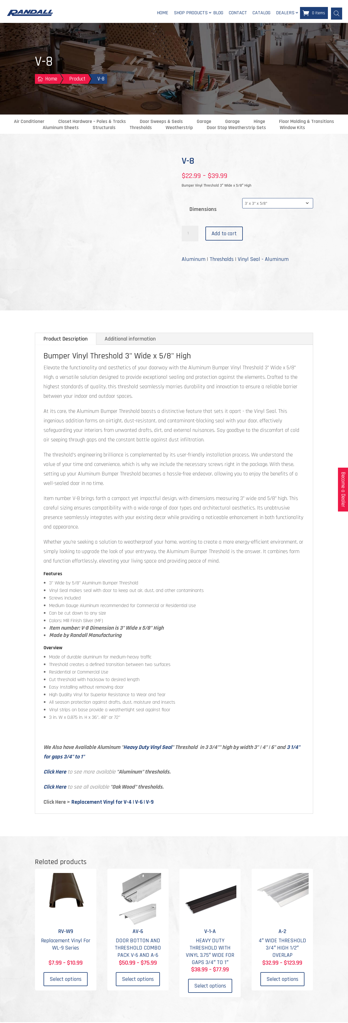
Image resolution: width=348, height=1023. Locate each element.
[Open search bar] (336, 13)
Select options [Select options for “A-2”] (282, 979)
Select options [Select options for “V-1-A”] (210, 986)
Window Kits (292, 128)
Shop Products (191, 13)
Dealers (285, 13)
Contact (238, 13)
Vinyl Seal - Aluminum (263, 260)
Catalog (261, 13)
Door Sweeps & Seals (161, 122)
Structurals (104, 128)
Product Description (66, 339)
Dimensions (203, 209)
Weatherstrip (179, 128)
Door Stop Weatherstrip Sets (236, 128)
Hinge (259, 122)
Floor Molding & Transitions (306, 122)
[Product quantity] (190, 234)
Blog (218, 13)
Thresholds (140, 128)
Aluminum (193, 260)
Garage (204, 122)
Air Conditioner (29, 122)
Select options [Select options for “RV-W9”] (65, 979)
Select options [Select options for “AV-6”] (138, 979)
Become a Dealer (343, 489)
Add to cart (224, 234)
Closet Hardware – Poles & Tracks (92, 122)
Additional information (130, 339)
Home (162, 13)
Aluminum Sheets (61, 128)
